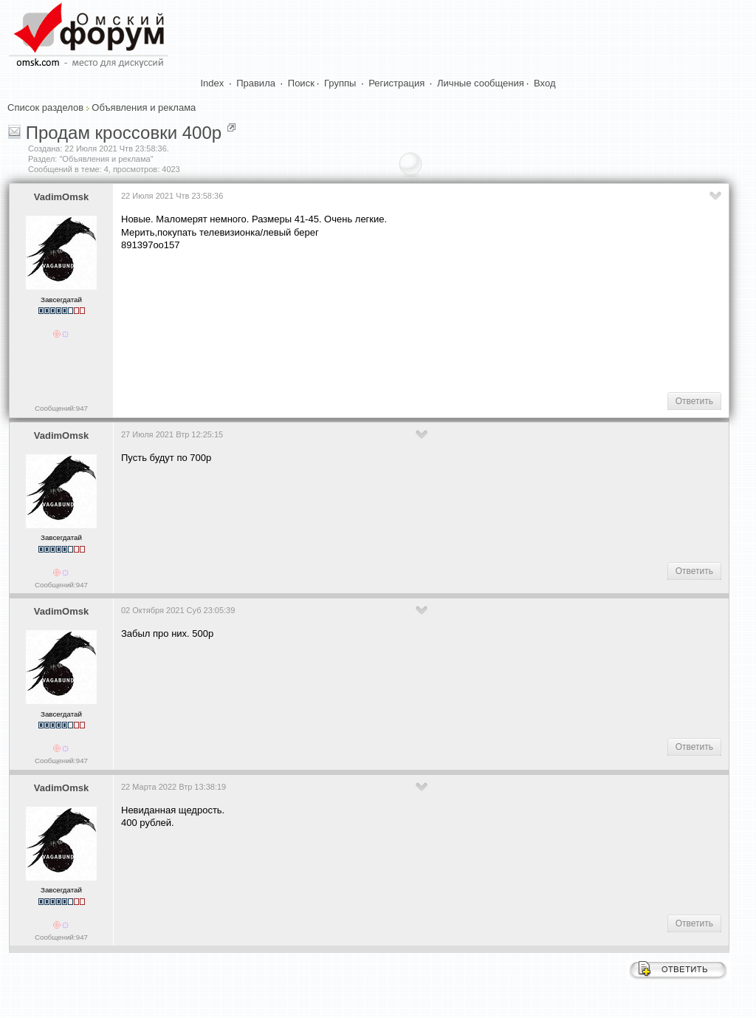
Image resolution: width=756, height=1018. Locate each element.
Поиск (301, 83)
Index (212, 83)
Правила (255, 83)
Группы (340, 83)
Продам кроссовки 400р (123, 133)
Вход (544, 83)
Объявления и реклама (144, 107)
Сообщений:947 (61, 408)
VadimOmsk (61, 196)
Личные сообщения (480, 83)
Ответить (694, 401)
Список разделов (45, 107)
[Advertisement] (390, 333)
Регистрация (396, 83)
